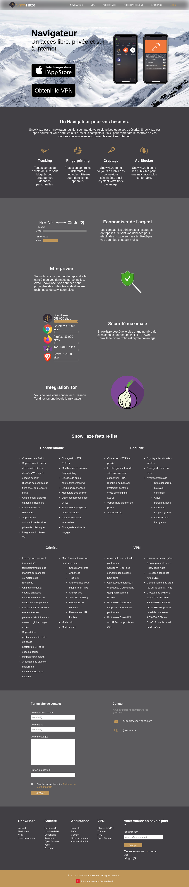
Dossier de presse (80, 838)
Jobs (46, 844)
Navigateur (76, 4)
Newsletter (131, 832)
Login (173, 4)
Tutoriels (75, 828)
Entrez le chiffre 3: (41, 770)
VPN (93, 4)
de (153, 851)
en (157, 851)
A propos (156, 4)
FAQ (73, 831)
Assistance (109, 4)
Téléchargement (133, 4)
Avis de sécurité (79, 841)
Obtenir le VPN (105, 828)
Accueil (22, 828)
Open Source (51, 841)
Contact (75, 834)
